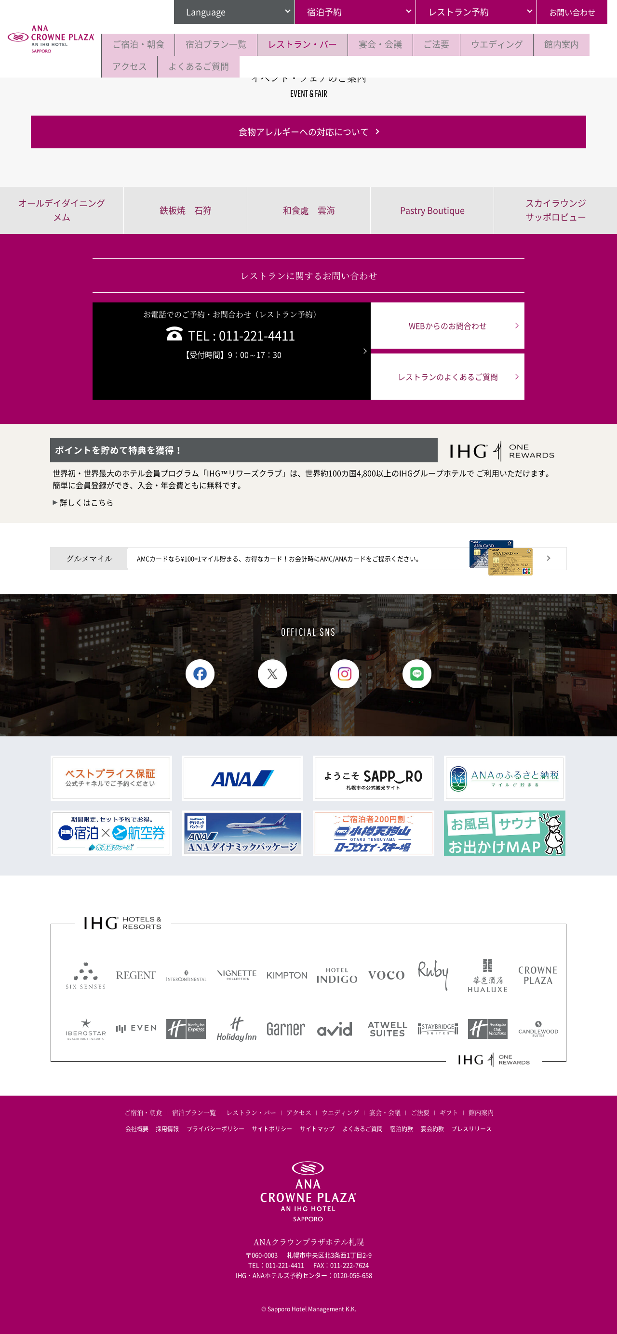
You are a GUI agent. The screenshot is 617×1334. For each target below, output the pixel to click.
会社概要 (128, 1127)
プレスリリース (480, 1127)
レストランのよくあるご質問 (442, 376)
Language (200, 11)
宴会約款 (438, 1127)
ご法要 (451, 44)
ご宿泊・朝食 (140, 44)
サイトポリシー (270, 1127)
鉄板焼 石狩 (186, 210)
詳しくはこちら (87, 502)
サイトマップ (317, 1127)
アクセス (190, 65)
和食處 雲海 (309, 210)
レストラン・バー (310, 44)
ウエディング (514, 44)
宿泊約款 (405, 1127)
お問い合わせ (569, 11)
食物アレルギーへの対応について (304, 131)
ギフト (449, 1112)
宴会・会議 (391, 44)
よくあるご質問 (262, 65)
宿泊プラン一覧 (220, 44)
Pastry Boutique (432, 210)
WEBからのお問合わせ (442, 325)
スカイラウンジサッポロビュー (555, 209)
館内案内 (131, 65)
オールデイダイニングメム (61, 209)
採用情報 (161, 1127)
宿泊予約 (318, 11)
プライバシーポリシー (211, 1127)
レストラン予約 (452, 11)
